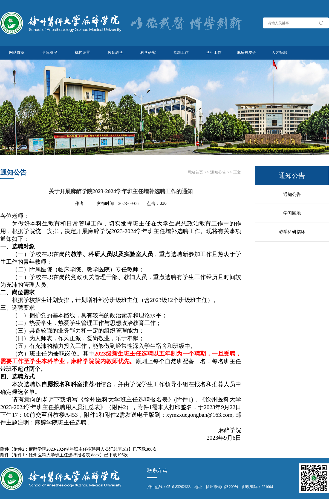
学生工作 (213, 53)
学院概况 (49, 53)
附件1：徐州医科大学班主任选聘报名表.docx (56, 455)
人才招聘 (279, 53)
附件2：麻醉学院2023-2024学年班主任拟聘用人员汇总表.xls (70, 449)
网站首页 (16, 53)
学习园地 (292, 213)
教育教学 (115, 53)
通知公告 (218, 172)
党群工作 (181, 53)
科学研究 (148, 53)
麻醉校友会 (246, 53)
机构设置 (82, 53)
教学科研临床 (292, 231)
